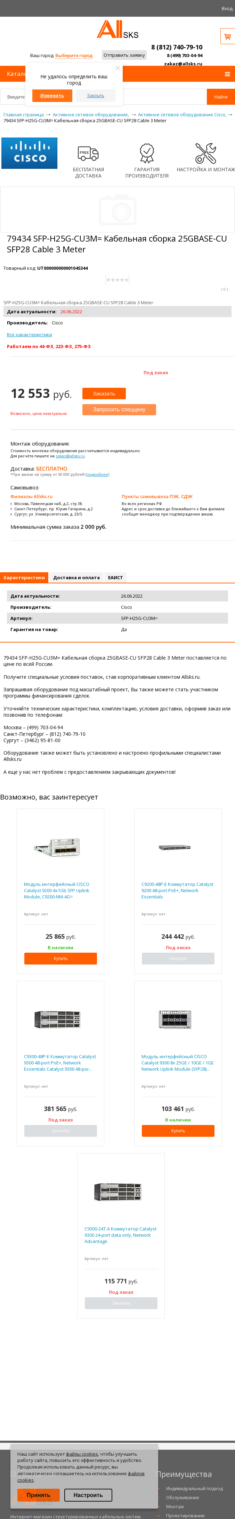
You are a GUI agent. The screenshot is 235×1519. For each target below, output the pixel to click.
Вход (227, 8)
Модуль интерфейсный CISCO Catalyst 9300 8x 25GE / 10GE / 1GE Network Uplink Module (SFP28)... (177, 1062)
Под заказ (156, 372)
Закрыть (95, 96)
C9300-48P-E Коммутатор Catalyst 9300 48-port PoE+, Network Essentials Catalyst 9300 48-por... (60, 1062)
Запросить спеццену (119, 409)
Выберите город (73, 55)
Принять (38, 1495)
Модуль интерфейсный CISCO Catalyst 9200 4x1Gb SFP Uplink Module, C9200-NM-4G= (56, 890)
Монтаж (175, 1506)
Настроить (88, 1495)
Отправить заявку (124, 55)
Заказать (104, 393)
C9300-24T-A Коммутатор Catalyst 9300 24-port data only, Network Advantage (120, 1235)
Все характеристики (29, 334)
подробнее (97, 474)
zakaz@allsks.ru (183, 64)
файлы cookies (82, 1454)
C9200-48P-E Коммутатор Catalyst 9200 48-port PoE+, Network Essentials (177, 890)
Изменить (52, 96)
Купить (61, 958)
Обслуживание (182, 1497)
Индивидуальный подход (194, 1488)
